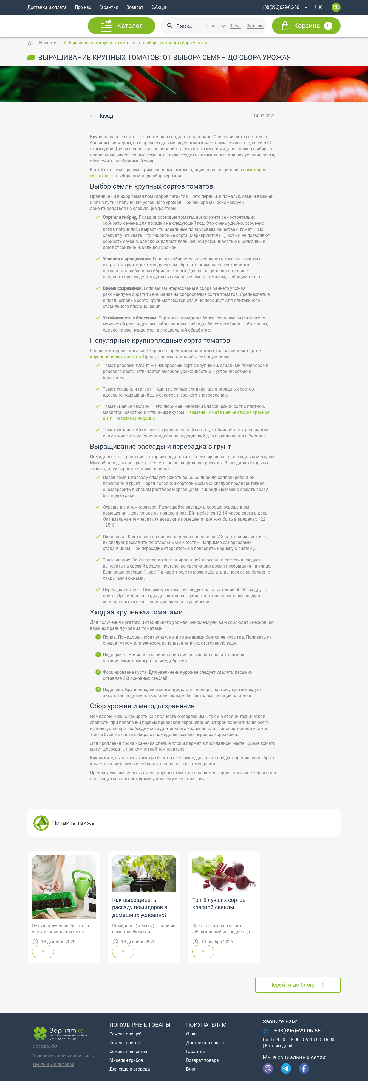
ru (336, 7)
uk (318, 7)
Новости (47, 42)
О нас (191, 1034)
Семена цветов (124, 1042)
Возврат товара (202, 1060)
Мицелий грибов (126, 1060)
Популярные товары (139, 1024)
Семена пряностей (128, 1051)
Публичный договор (53, 1064)
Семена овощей (125, 1034)
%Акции (160, 7)
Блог (191, 1069)
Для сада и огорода (129, 1069)
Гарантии (108, 7)
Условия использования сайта (64, 1055)
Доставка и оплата (47, 7)
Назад (105, 116)
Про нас (83, 7)
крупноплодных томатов (115, 356)
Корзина (313, 26)
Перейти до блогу (292, 984)
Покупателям (206, 1024)
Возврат (134, 7)
